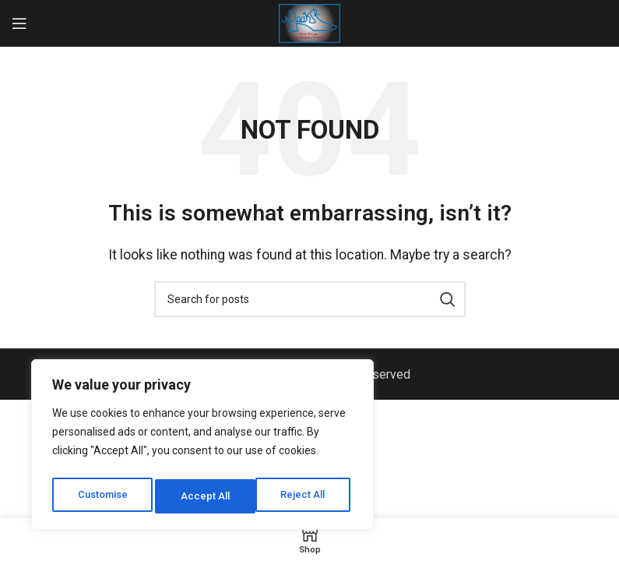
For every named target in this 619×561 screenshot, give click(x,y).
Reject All (205, 496)
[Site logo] (310, 22)
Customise (102, 496)
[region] (202, 448)
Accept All (305, 496)
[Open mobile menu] (19, 23)
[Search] (310, 299)
